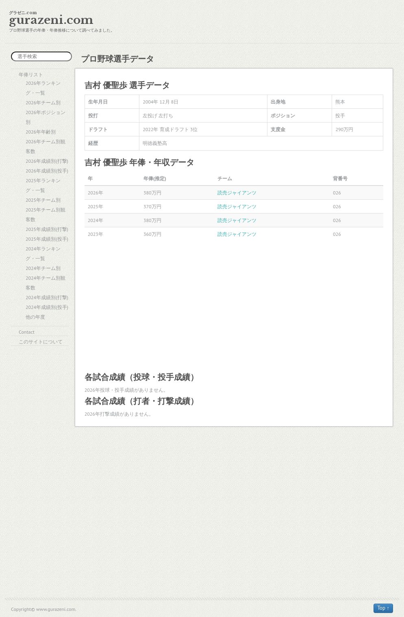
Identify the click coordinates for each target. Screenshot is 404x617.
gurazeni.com (51, 20)
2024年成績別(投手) (47, 307)
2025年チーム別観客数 (45, 214)
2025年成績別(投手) (47, 239)
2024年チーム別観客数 (45, 283)
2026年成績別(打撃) (47, 161)
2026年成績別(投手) (47, 171)
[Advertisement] (234, 305)
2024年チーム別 (43, 268)
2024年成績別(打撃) (47, 297)
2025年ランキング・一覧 (43, 185)
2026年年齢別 (41, 132)
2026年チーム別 (43, 102)
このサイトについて (41, 342)
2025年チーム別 (43, 200)
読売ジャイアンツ (236, 193)
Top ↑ (383, 607)
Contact (27, 332)
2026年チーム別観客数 (45, 146)
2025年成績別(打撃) (47, 229)
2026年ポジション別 (45, 117)
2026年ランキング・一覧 (43, 88)
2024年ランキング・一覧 (43, 253)
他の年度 (35, 317)
